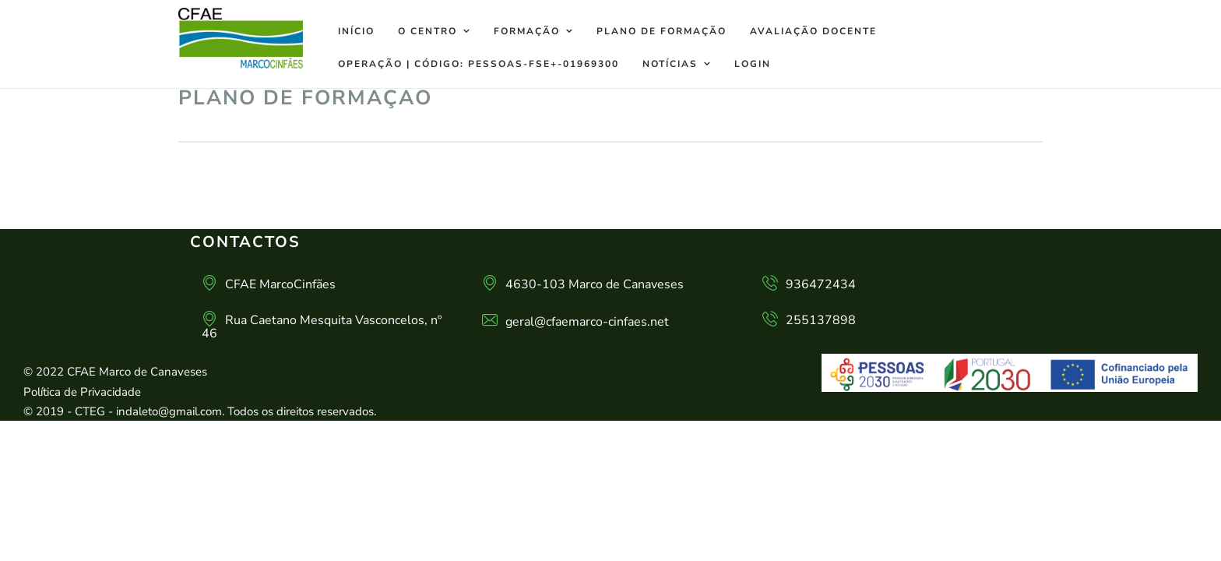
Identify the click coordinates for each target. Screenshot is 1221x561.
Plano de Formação (661, 31)
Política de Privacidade (82, 392)
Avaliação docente (813, 31)
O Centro (427, 31)
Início (356, 31)
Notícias (670, 64)
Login (752, 64)
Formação (527, 31)
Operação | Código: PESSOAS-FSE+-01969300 (478, 64)
